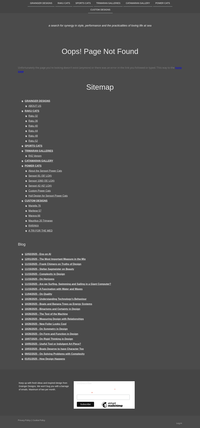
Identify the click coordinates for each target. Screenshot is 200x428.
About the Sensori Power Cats (45, 170)
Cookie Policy (39, 420)
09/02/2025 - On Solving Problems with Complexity (55, 354)
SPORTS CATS (83, 3)
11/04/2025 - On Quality (38, 294)
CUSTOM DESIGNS (100, 10)
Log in (179, 423)
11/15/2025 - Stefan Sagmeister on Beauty (49, 269)
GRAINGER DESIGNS (41, 3)
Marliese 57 (34, 210)
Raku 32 (33, 116)
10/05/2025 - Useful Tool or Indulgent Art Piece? (53, 344)
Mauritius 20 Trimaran (40, 220)
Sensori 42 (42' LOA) (40, 185)
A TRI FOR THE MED (40, 230)
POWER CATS (162, 3)
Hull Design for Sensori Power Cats (48, 195)
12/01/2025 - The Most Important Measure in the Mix (55, 259)
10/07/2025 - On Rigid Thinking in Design (49, 339)
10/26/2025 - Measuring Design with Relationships (54, 319)
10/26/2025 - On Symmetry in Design (46, 329)
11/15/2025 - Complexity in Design (45, 274)
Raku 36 (33, 121)
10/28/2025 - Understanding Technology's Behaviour (56, 299)
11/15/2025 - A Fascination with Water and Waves (53, 289)
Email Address (85, 392)
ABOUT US (34, 106)
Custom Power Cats (39, 190)
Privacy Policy (24, 420)
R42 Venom (35, 156)
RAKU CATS (64, 3)
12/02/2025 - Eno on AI (38, 254)
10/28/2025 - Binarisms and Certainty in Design (52, 309)
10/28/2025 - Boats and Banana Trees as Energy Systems (58, 304)
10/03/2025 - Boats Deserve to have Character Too (54, 349)
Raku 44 (33, 131)
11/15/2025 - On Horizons (39, 279)
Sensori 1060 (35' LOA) (41, 180)
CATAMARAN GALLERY (138, 3)
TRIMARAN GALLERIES (108, 3)
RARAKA (33, 225)
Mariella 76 (34, 205)
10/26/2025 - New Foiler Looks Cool (45, 324)
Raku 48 (33, 136)
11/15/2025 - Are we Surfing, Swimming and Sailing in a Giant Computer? (68, 284)
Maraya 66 (34, 215)
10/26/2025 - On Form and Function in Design (51, 334)
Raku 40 (33, 126)
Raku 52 (33, 141)
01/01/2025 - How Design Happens (45, 359)
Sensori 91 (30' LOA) (40, 175)
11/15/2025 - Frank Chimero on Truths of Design (53, 264)
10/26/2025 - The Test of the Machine (46, 314)
